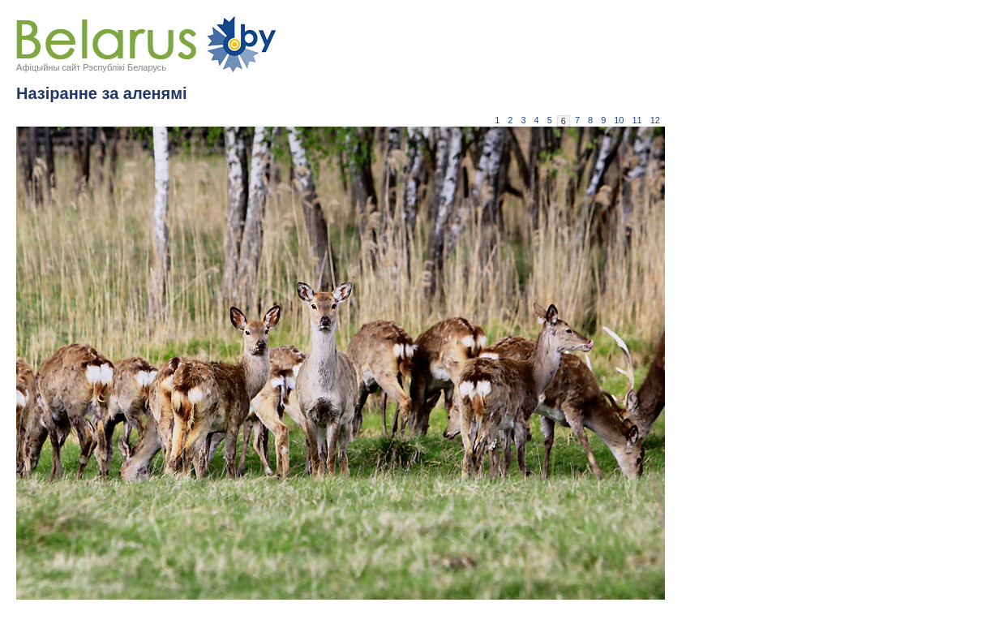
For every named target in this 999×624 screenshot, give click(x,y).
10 (619, 120)
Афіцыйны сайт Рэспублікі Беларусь (91, 67)
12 (655, 120)
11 (637, 120)
